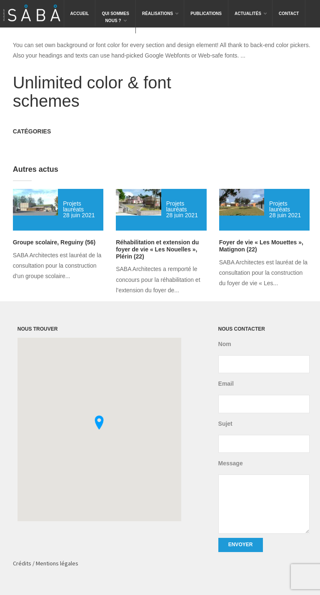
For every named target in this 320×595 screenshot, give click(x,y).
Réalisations (161, 8)
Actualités (251, 8)
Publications (206, 13)
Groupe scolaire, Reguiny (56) (54, 242)
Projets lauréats (73, 206)
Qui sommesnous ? (115, 11)
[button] (99, 422)
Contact (289, 13)
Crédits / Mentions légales (45, 563)
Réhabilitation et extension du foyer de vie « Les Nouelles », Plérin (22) (157, 249)
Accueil (79, 13)
